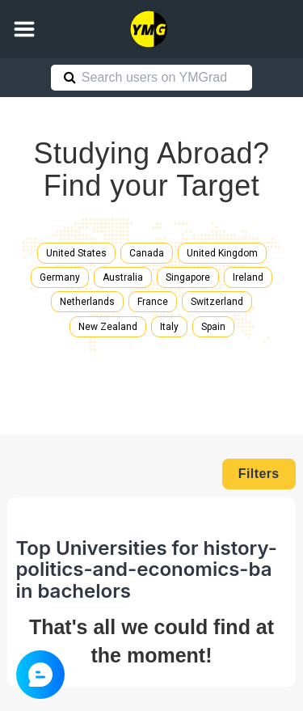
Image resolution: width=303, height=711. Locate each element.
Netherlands (87, 301)
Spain (213, 326)
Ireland (248, 277)
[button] (24, 29)
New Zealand (107, 326)
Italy (169, 326)
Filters (259, 473)
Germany (60, 277)
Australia (123, 277)
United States (76, 253)
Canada (146, 253)
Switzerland (217, 301)
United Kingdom (222, 253)
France (152, 301)
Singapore (188, 277)
